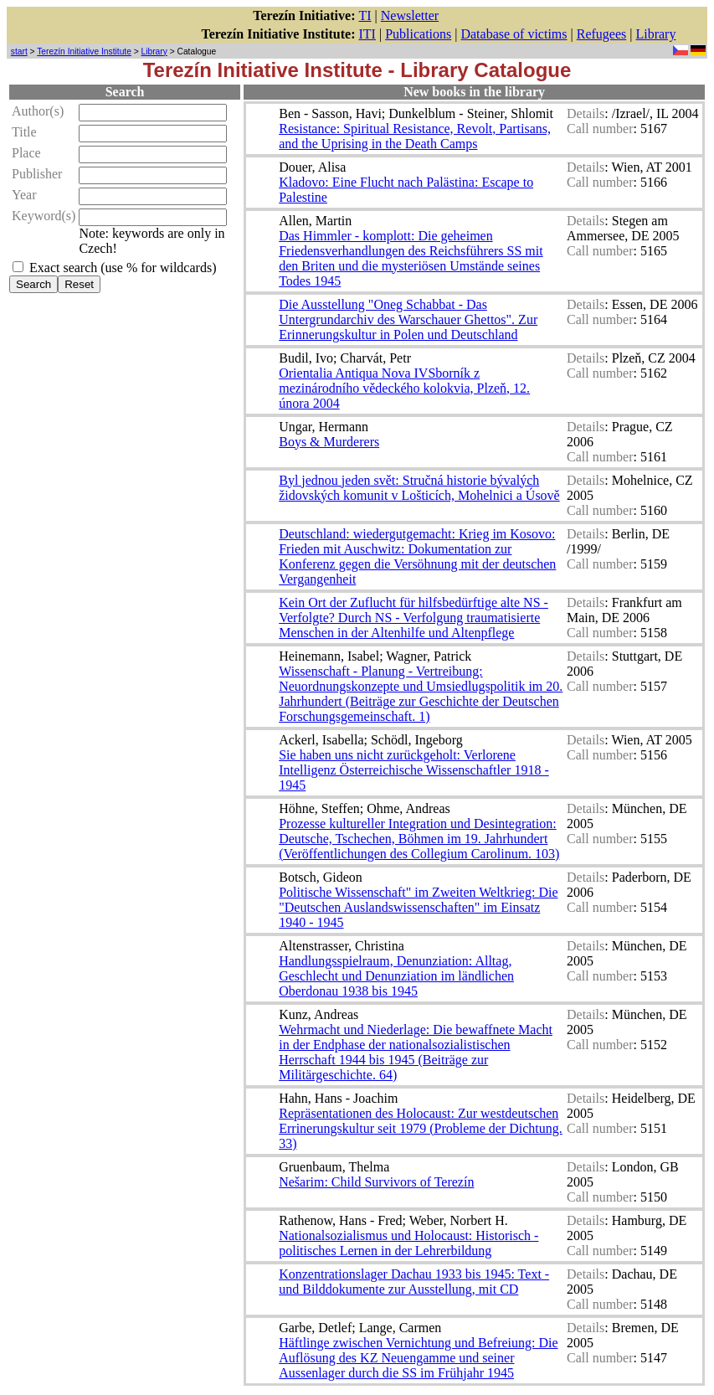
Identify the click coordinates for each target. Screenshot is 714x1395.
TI (365, 15)
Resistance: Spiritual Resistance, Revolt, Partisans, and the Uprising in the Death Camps (415, 136)
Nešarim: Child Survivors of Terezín (376, 1182)
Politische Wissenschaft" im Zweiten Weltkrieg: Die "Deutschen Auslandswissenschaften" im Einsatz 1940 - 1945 (418, 907)
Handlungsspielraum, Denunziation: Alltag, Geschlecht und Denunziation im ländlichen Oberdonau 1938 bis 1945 (396, 976)
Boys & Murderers (329, 442)
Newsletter (410, 15)
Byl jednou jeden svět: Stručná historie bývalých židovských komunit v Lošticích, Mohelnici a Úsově (419, 487)
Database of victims (513, 34)
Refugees (602, 34)
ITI (367, 34)
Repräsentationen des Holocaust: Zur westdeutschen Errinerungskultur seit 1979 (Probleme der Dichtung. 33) (420, 1128)
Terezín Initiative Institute (84, 51)
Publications (418, 34)
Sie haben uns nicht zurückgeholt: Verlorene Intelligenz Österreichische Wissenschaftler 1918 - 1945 (414, 770)
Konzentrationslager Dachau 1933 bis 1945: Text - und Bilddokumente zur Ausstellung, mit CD (414, 1281)
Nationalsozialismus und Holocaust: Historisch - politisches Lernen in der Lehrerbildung (408, 1243)
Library (655, 34)
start (19, 51)
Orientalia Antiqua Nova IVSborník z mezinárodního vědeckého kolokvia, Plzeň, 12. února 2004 (404, 388)
